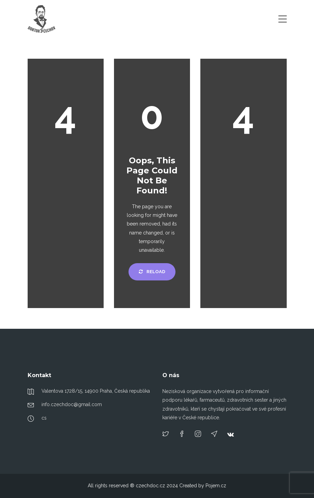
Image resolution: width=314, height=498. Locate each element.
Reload (152, 271)
